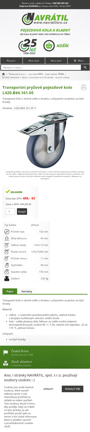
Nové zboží (34, 60)
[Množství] (10, 211)
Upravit (48, 389)
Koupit (22, 211)
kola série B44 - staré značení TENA (46, 74)
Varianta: (7, 108)
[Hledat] (85, 67)
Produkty (11, 60)
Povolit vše (72, 389)
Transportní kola (17, 74)
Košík (55, 45)
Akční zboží (56, 60)
